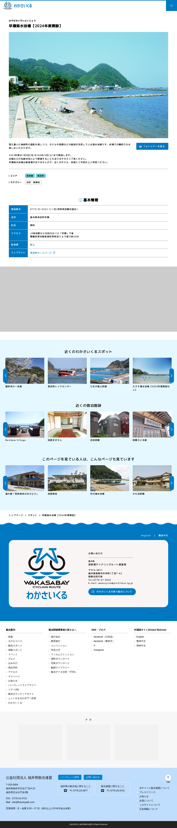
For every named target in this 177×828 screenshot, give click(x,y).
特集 (10, 637)
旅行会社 (55, 637)
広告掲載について (148, 809)
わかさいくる (17, 6)
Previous (5, 375)
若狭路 (30, 175)
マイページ (14, 676)
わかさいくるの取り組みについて (114, 591)
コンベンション (59, 645)
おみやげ (13, 663)
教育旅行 (55, 641)
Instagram (99, 650)
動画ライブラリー (60, 667)
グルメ (11, 659)
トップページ (16, 515)
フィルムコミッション (62, 654)
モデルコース (15, 641)
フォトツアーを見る (154, 146)
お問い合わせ (93, 777)
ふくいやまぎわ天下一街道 (22, 698)
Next (171, 375)
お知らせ (13, 681)
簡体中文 (141, 645)
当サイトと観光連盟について (154, 788)
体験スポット (15, 650)
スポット (32, 515)
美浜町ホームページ (41, 252)
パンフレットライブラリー (22, 685)
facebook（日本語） (104, 637)
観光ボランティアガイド (21, 694)
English (146, 535)
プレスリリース (147, 792)
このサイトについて (149, 805)
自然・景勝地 (33, 182)
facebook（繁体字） (104, 641)
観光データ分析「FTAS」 (64, 672)
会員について (146, 800)
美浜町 (40, 175)
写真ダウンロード (60, 663)
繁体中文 (163, 535)
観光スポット (15, 645)
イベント (13, 654)
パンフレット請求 (70, 777)
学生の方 (55, 650)
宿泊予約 (13, 667)
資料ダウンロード (60, 659)
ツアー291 (13, 689)
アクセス (13, 672)
